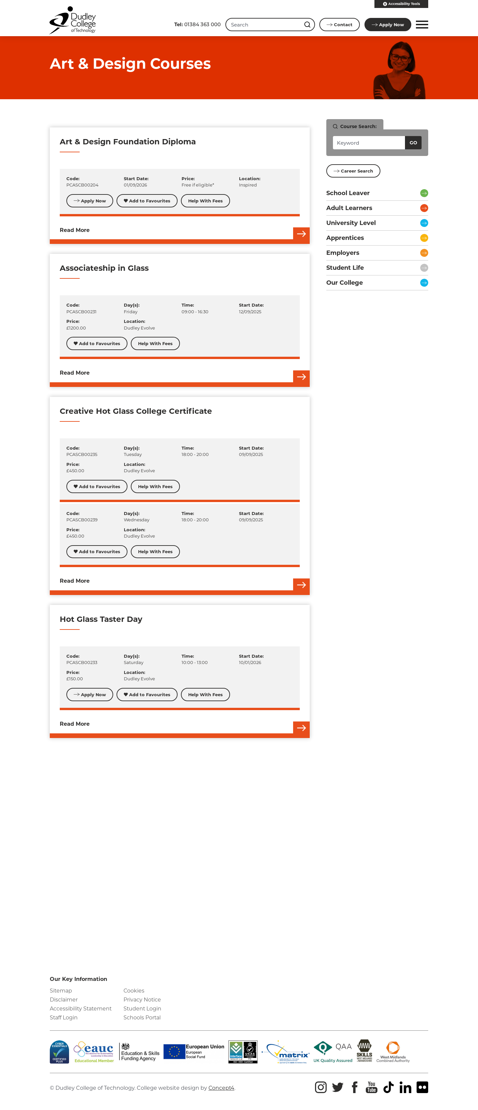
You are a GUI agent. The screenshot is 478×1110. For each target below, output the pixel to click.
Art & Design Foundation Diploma (128, 141)
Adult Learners (349, 208)
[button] (421, 24)
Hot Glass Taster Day (101, 619)
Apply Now (90, 200)
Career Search (353, 171)
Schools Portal (142, 1018)
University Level (351, 223)
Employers (342, 253)
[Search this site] (307, 24)
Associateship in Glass (104, 268)
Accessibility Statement (81, 1009)
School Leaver (348, 193)
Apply (387, 24)
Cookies (134, 991)
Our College (344, 282)
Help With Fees (206, 200)
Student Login (142, 1009)
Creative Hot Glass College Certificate (136, 411)
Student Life (345, 267)
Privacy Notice (142, 1000)
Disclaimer (64, 1000)
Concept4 (221, 1088)
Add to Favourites (147, 200)
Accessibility (401, 4)
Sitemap (61, 991)
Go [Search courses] (413, 143)
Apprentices (345, 238)
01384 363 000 (197, 24)
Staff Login (64, 1018)
